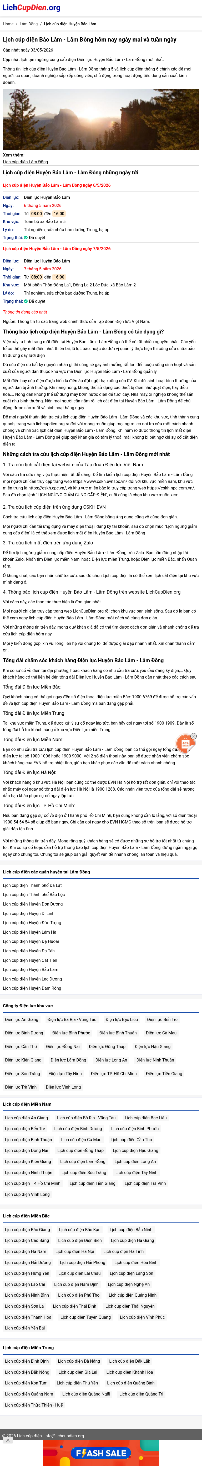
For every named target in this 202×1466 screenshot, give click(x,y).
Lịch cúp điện (29, 1435)
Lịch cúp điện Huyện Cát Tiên (30, 960)
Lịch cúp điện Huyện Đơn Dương (33, 904)
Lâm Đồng (29, 24)
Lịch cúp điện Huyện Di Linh (28, 913)
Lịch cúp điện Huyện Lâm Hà (29, 932)
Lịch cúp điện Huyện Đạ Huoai (31, 941)
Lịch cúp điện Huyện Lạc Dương (32, 979)
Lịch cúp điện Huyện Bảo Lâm (30, 969)
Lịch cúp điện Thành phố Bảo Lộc (34, 894)
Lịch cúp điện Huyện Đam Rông (32, 988)
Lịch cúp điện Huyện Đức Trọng (32, 922)
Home (8, 24)
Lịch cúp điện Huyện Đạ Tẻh (29, 950)
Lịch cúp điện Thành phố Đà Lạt (32, 885)
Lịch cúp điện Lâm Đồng (25, 161)
